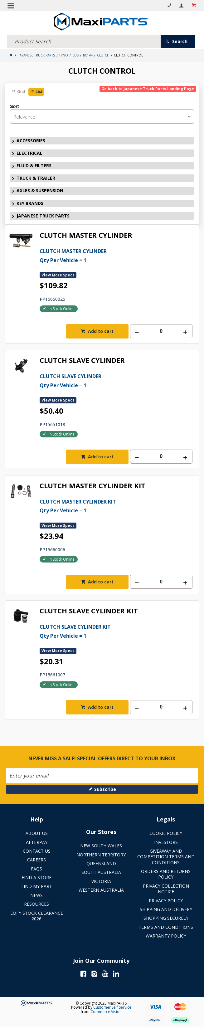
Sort (14, 106)
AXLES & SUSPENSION (40, 190)
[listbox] (102, 117)
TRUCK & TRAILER (36, 178)
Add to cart (100, 331)
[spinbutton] (161, 331)
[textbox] (84, 41)
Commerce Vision (106, 1011)
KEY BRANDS (30, 203)
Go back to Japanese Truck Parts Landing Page (147, 88)
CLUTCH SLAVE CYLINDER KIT (89, 611)
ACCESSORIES (31, 141)
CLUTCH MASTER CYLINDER (86, 235)
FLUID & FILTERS (34, 165)
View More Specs (58, 275)
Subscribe (105, 789)
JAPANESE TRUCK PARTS (43, 216)
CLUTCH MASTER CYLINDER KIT (92, 486)
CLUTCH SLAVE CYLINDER (82, 360)
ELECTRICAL (29, 153)
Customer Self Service (112, 1007)
